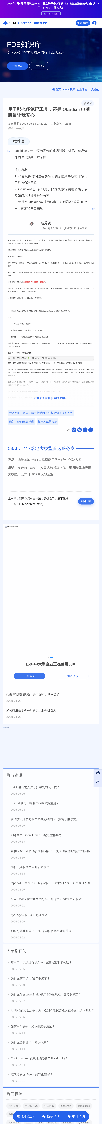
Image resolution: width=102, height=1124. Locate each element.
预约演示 (83, 23)
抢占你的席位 (51, 13)
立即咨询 (17, 66)
